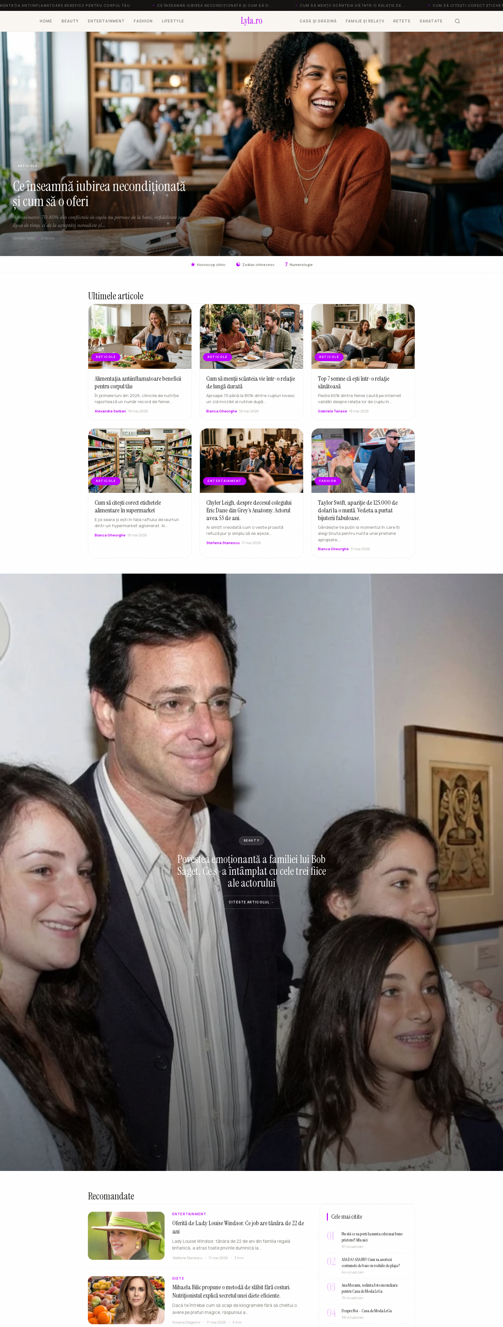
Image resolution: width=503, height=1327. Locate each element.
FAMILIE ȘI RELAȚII (365, 21)
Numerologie (299, 265)
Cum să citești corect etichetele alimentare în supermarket (128, 509)
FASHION (143, 21)
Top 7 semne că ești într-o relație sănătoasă (353, 385)
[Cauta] (457, 21)
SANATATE (431, 21)
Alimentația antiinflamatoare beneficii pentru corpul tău (138, 385)
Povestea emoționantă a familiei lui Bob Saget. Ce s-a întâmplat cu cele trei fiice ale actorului (251, 871)
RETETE (402, 21)
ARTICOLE (28, 166)
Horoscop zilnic (208, 265)
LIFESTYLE (173, 21)
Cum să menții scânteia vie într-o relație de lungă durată (250, 385)
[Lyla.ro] (251, 21)
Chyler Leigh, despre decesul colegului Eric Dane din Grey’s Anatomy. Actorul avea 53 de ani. (249, 513)
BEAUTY (70, 21)
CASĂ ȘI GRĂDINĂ (318, 21)
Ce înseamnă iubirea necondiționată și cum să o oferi (99, 194)
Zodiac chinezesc (255, 265)
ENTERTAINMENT (106, 21)
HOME (46, 21)
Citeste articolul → (251, 902)
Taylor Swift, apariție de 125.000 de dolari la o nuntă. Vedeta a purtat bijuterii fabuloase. (358, 513)
